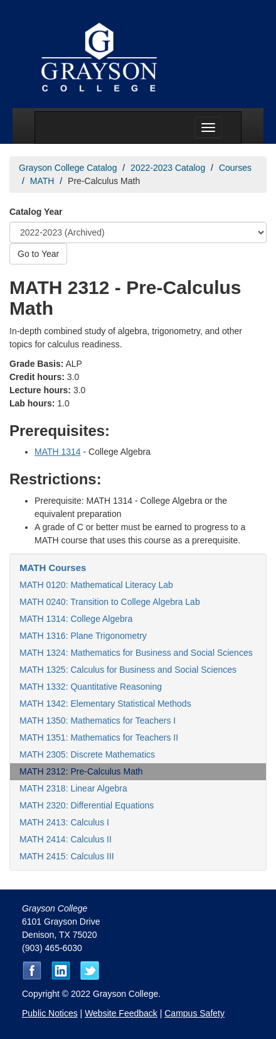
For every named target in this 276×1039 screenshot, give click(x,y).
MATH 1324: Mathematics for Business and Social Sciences (136, 653)
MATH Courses (52, 567)
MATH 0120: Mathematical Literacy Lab (96, 585)
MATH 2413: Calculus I (64, 822)
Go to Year (38, 254)
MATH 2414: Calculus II (65, 839)
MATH (42, 181)
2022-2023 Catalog (167, 168)
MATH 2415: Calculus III (66, 856)
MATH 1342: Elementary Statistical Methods (105, 704)
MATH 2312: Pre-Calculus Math (81, 771)
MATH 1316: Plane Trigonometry (83, 636)
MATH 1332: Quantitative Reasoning (90, 687)
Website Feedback (121, 1013)
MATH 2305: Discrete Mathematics (87, 754)
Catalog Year (36, 212)
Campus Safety (194, 1013)
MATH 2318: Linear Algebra (73, 788)
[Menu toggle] (208, 127)
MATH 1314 (57, 452)
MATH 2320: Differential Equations (86, 805)
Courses (235, 168)
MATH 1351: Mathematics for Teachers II (98, 737)
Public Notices (50, 1013)
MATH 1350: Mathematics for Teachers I (97, 720)
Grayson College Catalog (68, 168)
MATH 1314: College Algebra (75, 619)
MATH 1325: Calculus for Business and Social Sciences (127, 670)
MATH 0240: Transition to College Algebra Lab (109, 602)
